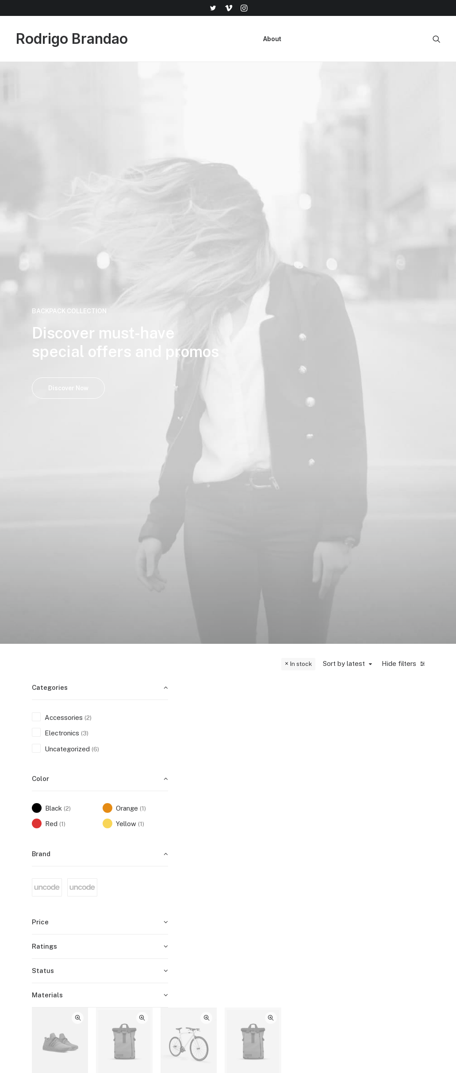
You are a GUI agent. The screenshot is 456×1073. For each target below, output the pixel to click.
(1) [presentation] (143, 382)
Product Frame (283, 524)
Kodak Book (341, 351)
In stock (301, 238)
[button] (213, 8)
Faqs (322, 865)
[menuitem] (213, 8)
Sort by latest (344, 238)
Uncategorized (286, 507)
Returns (326, 888)
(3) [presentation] (84, 307)
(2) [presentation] (88, 292)
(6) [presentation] (95, 323)
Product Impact (225, 698)
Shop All (256, 865)
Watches (224, 345)
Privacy (325, 923)
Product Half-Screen (341, 702)
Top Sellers (261, 992)
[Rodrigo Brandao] (72, 39)
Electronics (223, 334)
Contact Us (331, 911)
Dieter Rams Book (224, 524)
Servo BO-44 (399, 351)
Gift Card (258, 981)
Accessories (341, 334)
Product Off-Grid (341, 524)
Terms (324, 900)
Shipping (327, 876)
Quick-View (239, 268)
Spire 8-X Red (282, 351)
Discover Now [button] (68, 175)
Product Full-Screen (283, 702)
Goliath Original (225, 363)
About (272, 38)
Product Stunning (399, 524)
